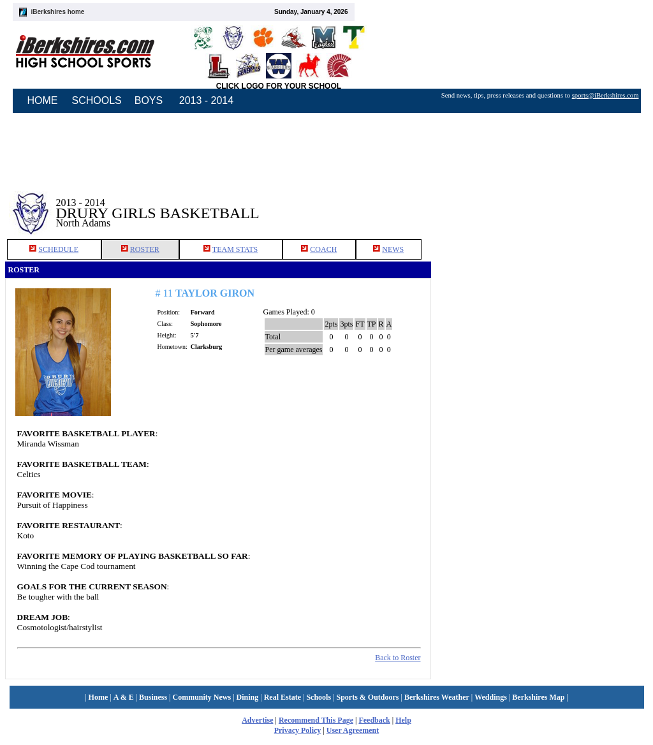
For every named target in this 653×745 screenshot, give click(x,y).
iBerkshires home (58, 11)
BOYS (149, 100)
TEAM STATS (235, 249)
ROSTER (144, 249)
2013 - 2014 (206, 100)
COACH (323, 249)
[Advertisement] (539, 203)
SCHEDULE (58, 249)
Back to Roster (397, 657)
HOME (42, 100)
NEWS (393, 249)
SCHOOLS (97, 100)
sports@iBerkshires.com (605, 95)
